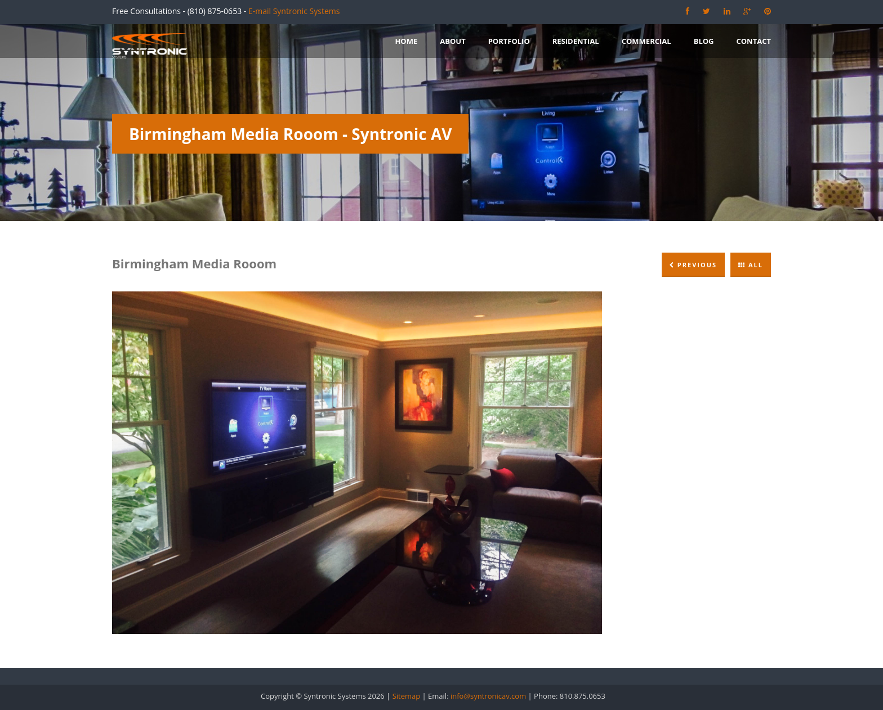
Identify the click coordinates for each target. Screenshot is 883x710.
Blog (704, 41)
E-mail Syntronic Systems (294, 11)
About (452, 41)
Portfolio (509, 41)
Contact (753, 41)
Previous (693, 264)
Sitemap (407, 696)
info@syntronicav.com (488, 696)
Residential (575, 41)
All (750, 264)
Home (406, 41)
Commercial (646, 41)
